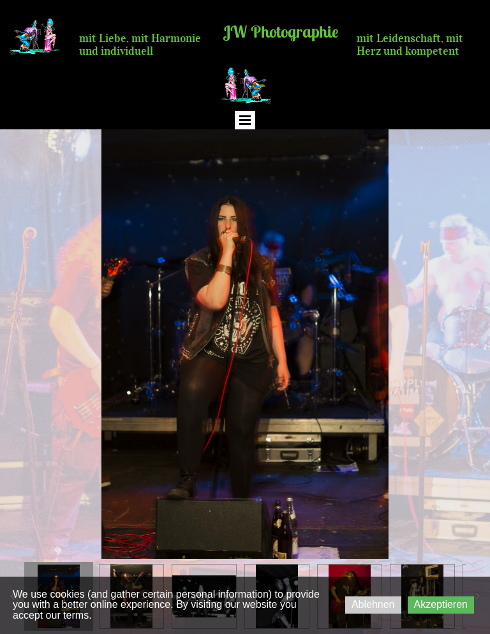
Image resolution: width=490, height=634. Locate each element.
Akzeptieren (441, 604)
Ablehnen (373, 604)
